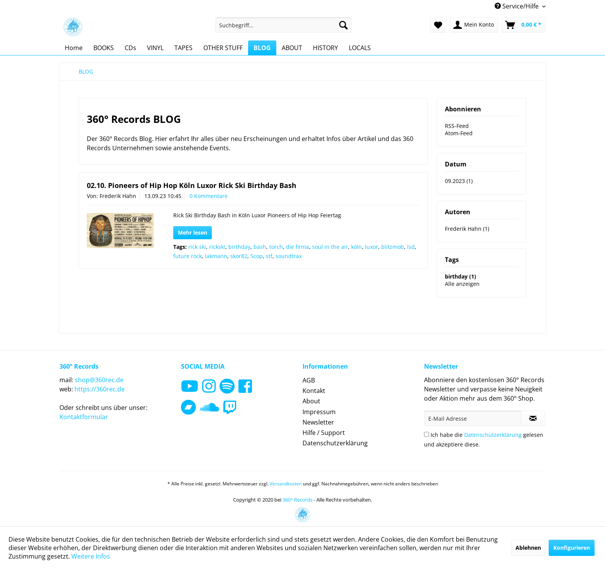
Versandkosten (286, 483)
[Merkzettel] (438, 25)
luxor (371, 246)
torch (276, 246)
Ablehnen (528, 547)
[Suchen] (343, 25)
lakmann (216, 256)
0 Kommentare (208, 196)
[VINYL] (155, 47)
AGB (308, 380)
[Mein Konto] (474, 25)
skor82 (238, 256)
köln (356, 246)
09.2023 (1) (459, 181)
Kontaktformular (83, 417)
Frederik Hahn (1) (467, 228)
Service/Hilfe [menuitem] (517, 6)
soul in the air (330, 246)
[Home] (73, 47)
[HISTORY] (325, 47)
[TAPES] (183, 47)
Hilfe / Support (323, 432)
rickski (217, 246)
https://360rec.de (99, 389)
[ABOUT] (292, 47)
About (311, 401)
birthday (239, 246)
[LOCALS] (359, 47)
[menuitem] (283, 25)
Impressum (319, 412)
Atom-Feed (459, 133)
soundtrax (288, 256)
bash (259, 246)
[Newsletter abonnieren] (533, 418)
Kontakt (313, 390)
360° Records (297, 499)
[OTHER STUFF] (223, 47)
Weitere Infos (90, 556)
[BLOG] (262, 47)
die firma (297, 246)
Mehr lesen (192, 232)
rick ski (197, 246)
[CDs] (130, 47)
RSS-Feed (457, 125)
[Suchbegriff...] (283, 25)
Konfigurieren (571, 547)
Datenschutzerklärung (335, 443)
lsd (411, 246)
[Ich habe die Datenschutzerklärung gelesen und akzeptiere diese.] (426, 434)
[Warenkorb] (524, 25)
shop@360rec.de (99, 380)
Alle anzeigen (462, 283)
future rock (187, 256)
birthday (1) (460, 276)
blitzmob (392, 246)
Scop (256, 256)
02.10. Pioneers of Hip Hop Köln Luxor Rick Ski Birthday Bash (191, 185)
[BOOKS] (103, 47)
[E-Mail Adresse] (472, 418)
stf (269, 256)
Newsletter (318, 422)
